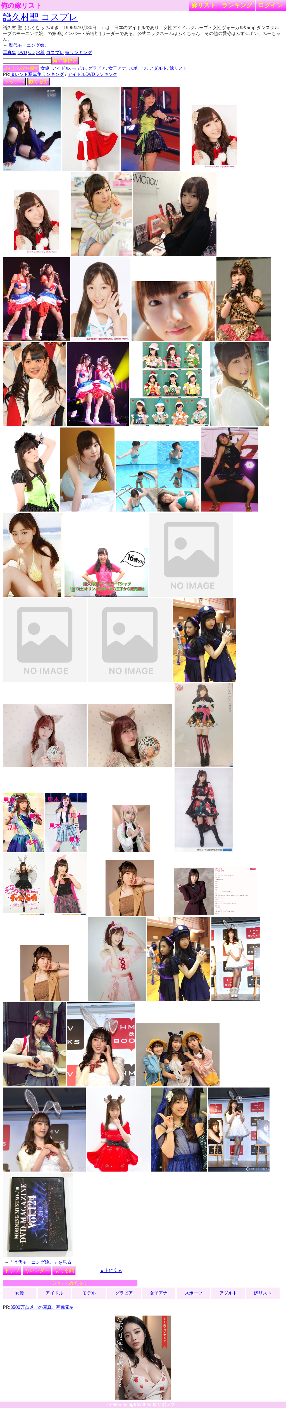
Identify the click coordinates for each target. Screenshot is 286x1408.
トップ (12, 1270)
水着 (40, 52)
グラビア (97, 68)
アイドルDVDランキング (92, 74)
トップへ (14, 81)
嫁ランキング (78, 52)
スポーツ (138, 68)
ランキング (237, 5)
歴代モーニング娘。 (29, 45)
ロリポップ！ (165, 1404)
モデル (78, 68)
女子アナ (117, 68)
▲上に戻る (111, 1270)
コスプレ (55, 52)
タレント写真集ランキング (37, 74)
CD (31, 52)
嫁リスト (204, 5)
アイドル (61, 68)
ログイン (270, 5)
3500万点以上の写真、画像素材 (42, 1307)
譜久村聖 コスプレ (40, 17)
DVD (22, 52)
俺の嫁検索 (65, 60)
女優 (44, 68)
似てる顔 (38, 81)
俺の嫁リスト (21, 5)
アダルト (158, 68)
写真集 (9, 52)
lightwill (136, 1404)
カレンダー (36, 1270)
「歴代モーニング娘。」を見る (40, 1262)
